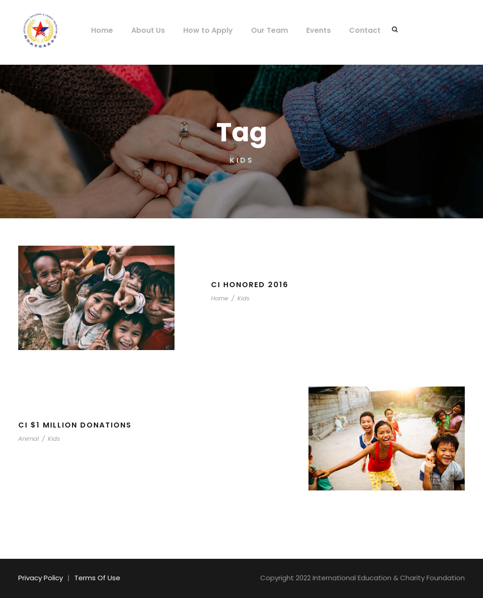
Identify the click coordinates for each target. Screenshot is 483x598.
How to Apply (203, 30)
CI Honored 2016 (250, 285)
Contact (352, 30)
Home (101, 30)
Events (308, 30)
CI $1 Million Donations (76, 425)
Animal (27, 438)
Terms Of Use (92, 578)
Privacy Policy (39, 578)
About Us (145, 30)
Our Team (261, 30)
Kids (240, 298)
